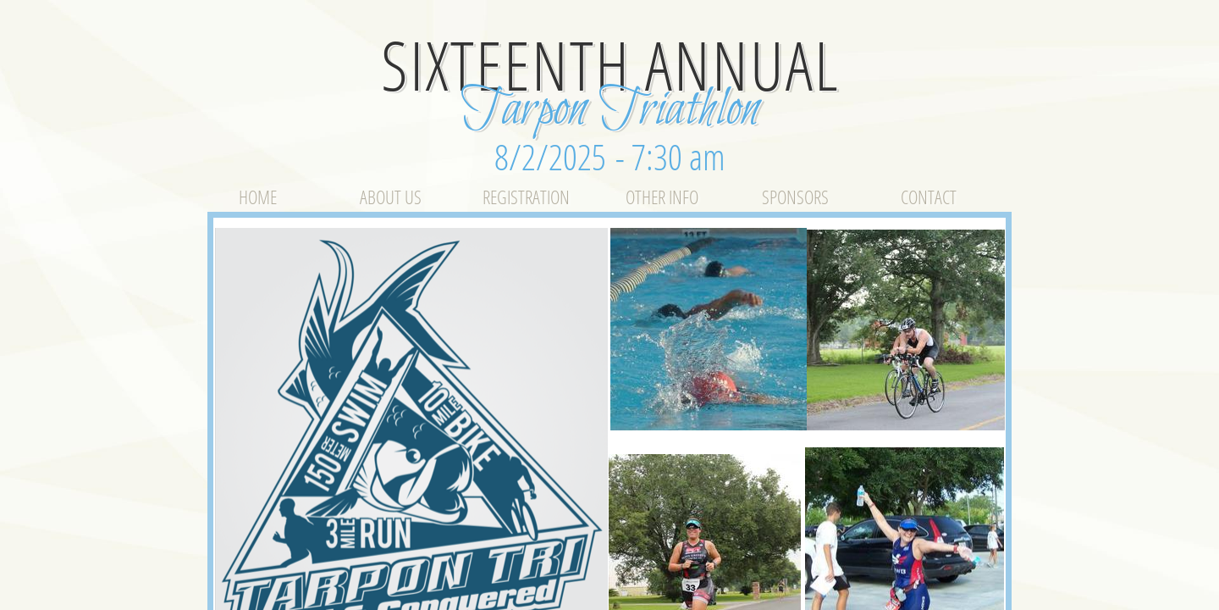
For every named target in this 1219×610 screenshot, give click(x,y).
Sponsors (795, 196)
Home (258, 196)
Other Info (662, 196)
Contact (929, 196)
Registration (526, 196)
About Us (391, 196)
